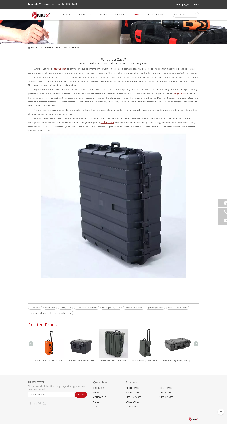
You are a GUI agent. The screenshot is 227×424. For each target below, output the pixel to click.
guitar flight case (155, 307)
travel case (35, 307)
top (221, 411)
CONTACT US (99, 397)
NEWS (96, 392)
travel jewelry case (111, 307)
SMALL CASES (132, 392)
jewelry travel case (133, 307)
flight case (50, 307)
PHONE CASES (133, 387)
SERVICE (97, 406)
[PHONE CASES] (183, 14)
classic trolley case (62, 313)
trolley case (65, 307)
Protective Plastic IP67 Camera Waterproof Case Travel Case (49, 360)
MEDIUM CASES (133, 397)
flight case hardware (177, 307)
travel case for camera (86, 307)
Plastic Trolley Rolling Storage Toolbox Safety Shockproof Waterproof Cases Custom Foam (177, 360)
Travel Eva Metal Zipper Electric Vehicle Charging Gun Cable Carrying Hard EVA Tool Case (81, 360)
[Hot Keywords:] (196, 14)
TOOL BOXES (164, 392)
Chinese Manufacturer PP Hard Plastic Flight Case (113, 360)
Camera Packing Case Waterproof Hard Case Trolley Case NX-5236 (145, 360)
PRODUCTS (98, 387)
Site (145, 63)
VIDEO (96, 401)
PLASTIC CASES (165, 397)
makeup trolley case (39, 313)
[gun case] (113, 32)
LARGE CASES (132, 401)
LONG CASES (132, 406)
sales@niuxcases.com (44, 4)
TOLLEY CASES (165, 387)
